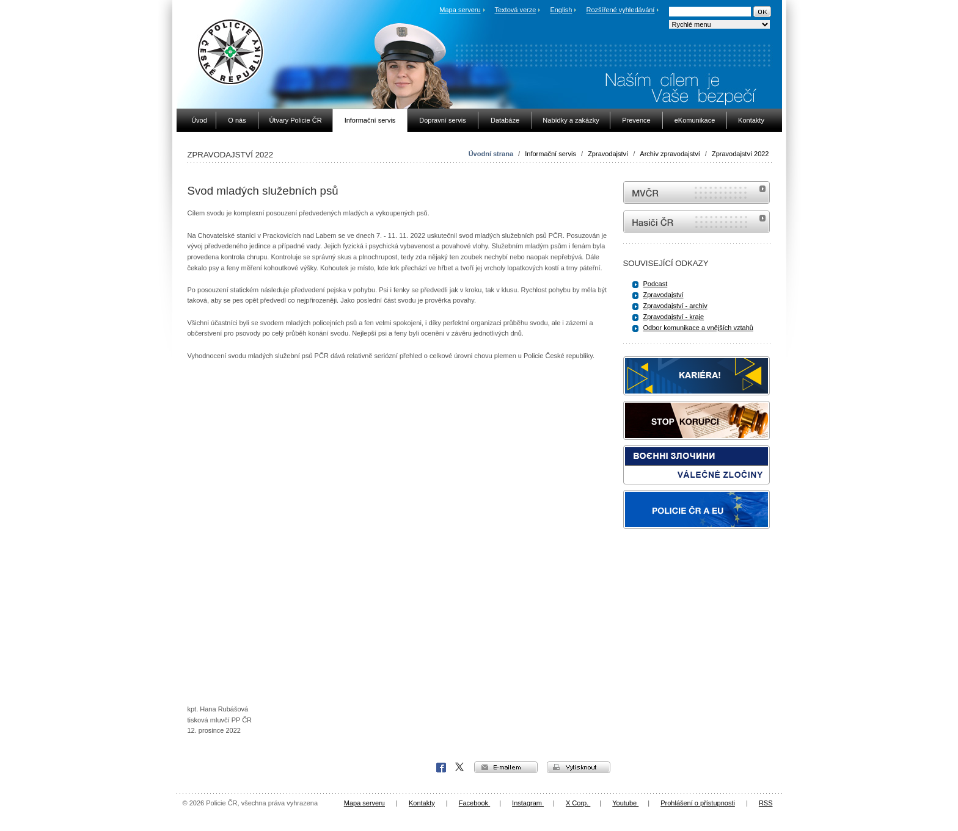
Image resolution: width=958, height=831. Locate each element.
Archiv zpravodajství (670, 153)
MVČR (696, 192)
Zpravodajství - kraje (673, 316)
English (561, 9)
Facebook (441, 767)
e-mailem (506, 767)
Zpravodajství (608, 153)
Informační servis (550, 153)
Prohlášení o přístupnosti (697, 803)
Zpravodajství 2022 (740, 153)
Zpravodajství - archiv (675, 305)
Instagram (528, 803)
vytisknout (578, 767)
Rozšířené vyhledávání (621, 9)
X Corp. (460, 767)
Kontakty (422, 803)
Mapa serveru (459, 9)
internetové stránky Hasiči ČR (696, 221)
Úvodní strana (491, 153)
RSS (766, 803)
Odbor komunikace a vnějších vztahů (698, 327)
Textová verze (515, 9)
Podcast (655, 283)
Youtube (625, 803)
